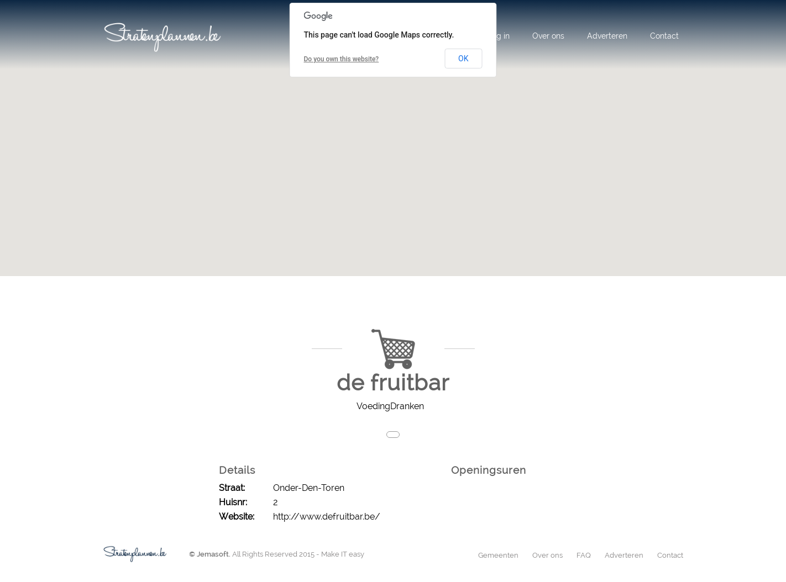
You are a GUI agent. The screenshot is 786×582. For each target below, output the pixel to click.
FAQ (584, 555)
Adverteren (607, 36)
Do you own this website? (341, 59)
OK (463, 58)
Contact (664, 36)
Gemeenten (498, 555)
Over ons (548, 36)
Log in (499, 36)
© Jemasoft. (209, 554)
